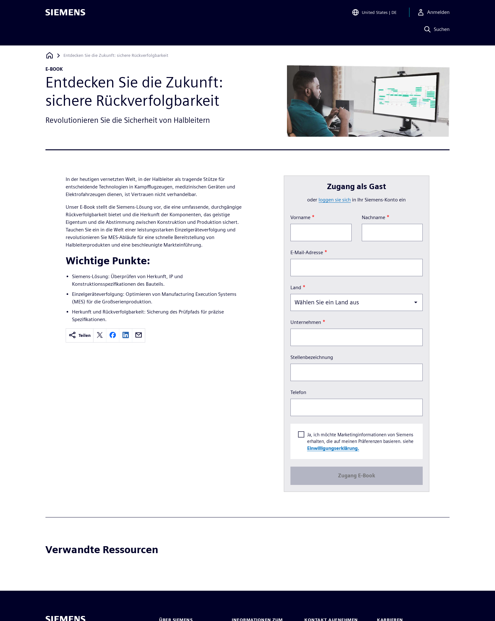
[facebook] (112, 335)
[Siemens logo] (65, 14)
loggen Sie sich (335, 200)
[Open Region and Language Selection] (374, 14)
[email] (138, 335)
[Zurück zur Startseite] (49, 55)
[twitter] (99, 335)
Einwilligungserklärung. (333, 448)
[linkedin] (125, 335)
